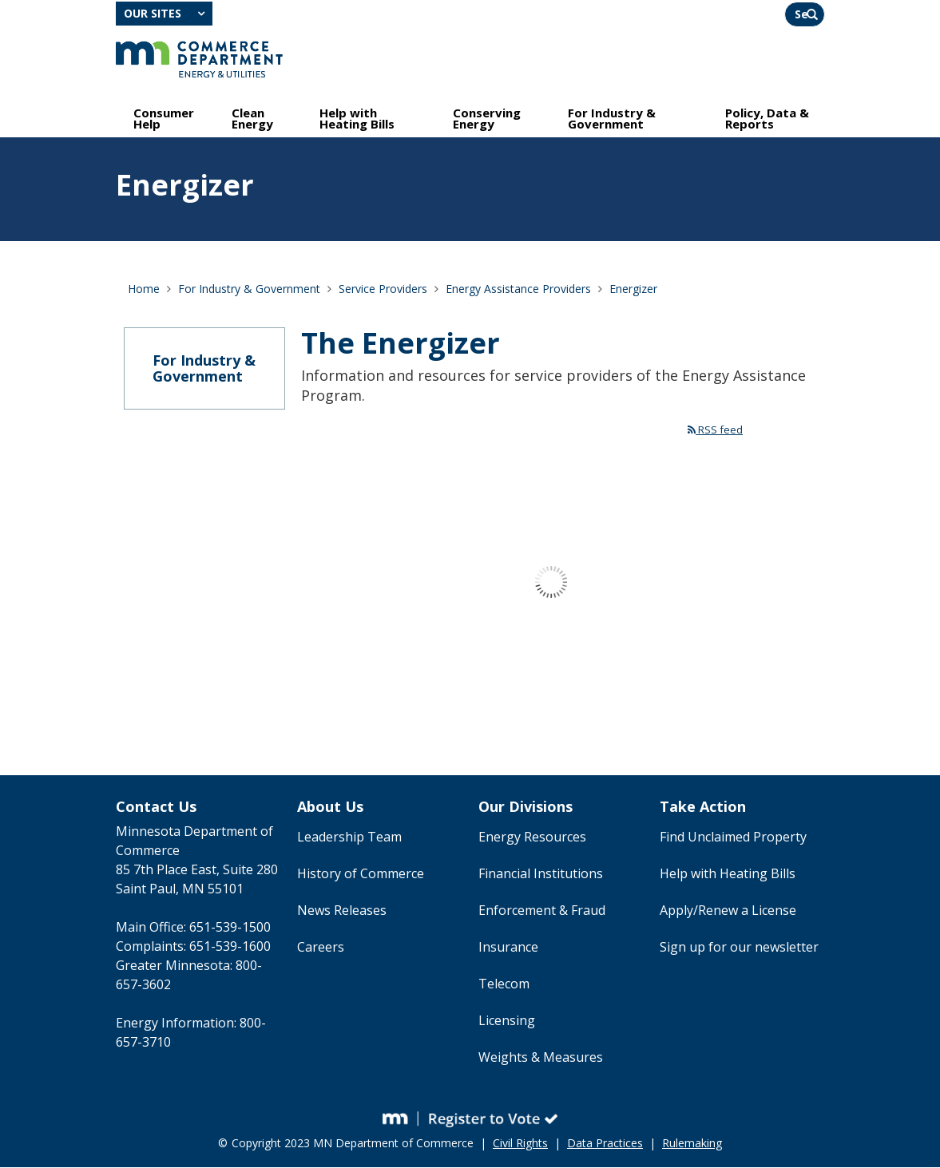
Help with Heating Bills (727, 874)
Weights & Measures (540, 1058)
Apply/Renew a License (728, 911)
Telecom (503, 984)
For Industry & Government (249, 288)
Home (144, 288)
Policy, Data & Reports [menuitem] (767, 118)
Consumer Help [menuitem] (163, 118)
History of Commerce (360, 874)
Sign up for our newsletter (739, 947)
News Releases (342, 911)
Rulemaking (692, 1143)
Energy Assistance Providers (518, 288)
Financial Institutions (540, 874)
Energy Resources (532, 837)
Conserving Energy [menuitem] (487, 118)
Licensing (506, 1021)
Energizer (633, 288)
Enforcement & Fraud (541, 911)
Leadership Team (349, 837)
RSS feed (715, 429)
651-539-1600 (230, 947)
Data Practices (605, 1143)
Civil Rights (520, 1143)
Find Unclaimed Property (733, 837)
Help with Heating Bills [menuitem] (357, 118)
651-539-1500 (230, 927)
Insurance (508, 947)
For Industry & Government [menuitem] (612, 118)
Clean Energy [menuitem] (252, 118)
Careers (320, 947)
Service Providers (383, 288)
